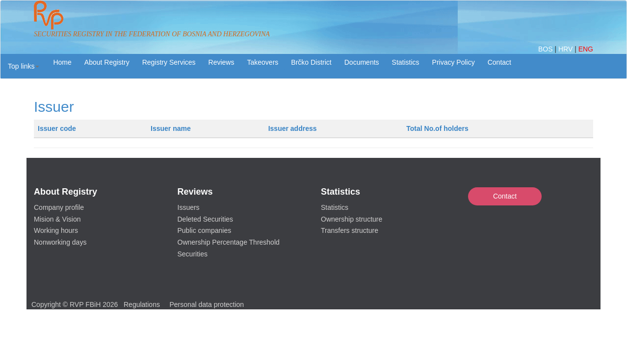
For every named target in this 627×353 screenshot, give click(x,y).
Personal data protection (206, 304)
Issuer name (171, 128)
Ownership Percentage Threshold (229, 242)
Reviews (222, 62)
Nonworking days (60, 242)
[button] (23, 66)
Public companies (205, 230)
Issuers (189, 207)
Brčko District (311, 62)
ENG (585, 49)
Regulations (142, 304)
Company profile (59, 207)
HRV (566, 49)
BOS (546, 49)
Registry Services (169, 62)
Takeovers (262, 62)
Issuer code (57, 128)
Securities (193, 254)
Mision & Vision (57, 219)
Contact (505, 196)
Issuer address (292, 128)
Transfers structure (349, 230)
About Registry (107, 62)
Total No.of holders (437, 128)
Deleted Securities (206, 219)
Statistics (405, 62)
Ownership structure (351, 219)
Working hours (56, 230)
